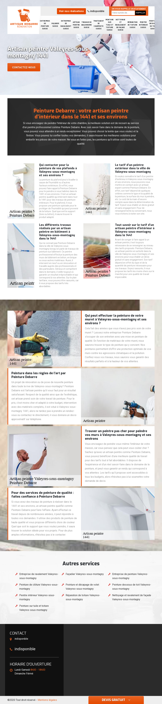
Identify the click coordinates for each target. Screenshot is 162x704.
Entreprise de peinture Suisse (45, 25)
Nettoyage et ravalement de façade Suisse (120, 25)
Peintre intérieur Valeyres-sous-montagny (37, 597)
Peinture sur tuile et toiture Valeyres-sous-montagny (34, 607)
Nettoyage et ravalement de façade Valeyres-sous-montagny (131, 597)
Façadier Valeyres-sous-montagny (85, 574)
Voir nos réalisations (71, 11)
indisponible (95, 11)
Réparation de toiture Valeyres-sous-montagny (83, 597)
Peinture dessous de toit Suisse (153, 25)
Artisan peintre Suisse (76, 24)
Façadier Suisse (55, 24)
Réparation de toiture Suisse (132, 24)
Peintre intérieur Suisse (143, 24)
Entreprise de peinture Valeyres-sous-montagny (130, 576)
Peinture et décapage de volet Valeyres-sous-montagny (82, 586)
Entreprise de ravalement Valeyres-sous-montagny (38, 576)
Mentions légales (47, 699)
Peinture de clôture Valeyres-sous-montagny (38, 586)
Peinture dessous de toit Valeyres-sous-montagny (131, 586)
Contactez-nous (23, 67)
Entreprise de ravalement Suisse (65, 25)
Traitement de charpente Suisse (98, 25)
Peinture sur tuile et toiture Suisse (110, 25)
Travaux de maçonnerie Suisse (86, 24)
